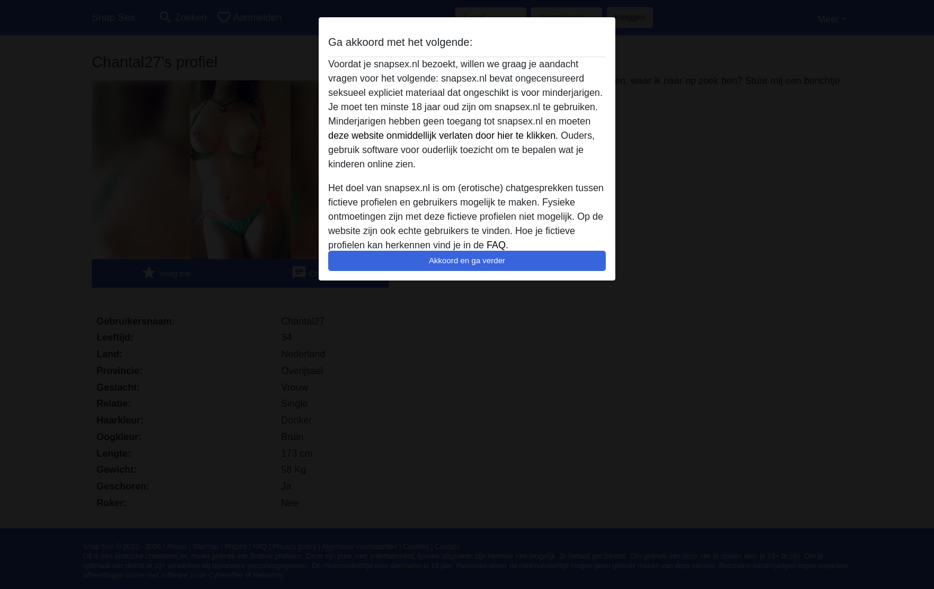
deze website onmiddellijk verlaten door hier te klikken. (443, 135)
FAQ (496, 245)
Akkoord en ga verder (467, 260)
